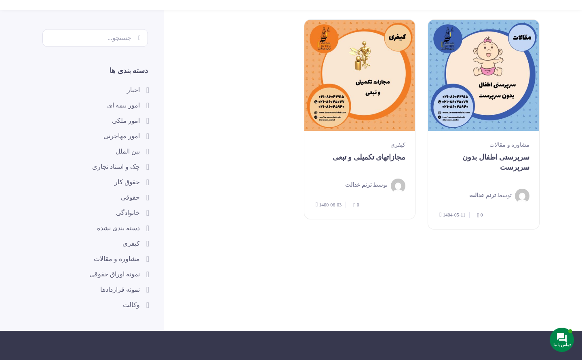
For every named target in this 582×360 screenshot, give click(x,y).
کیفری (397, 145)
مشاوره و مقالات (509, 145)
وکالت (131, 304)
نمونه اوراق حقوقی (114, 274)
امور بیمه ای (123, 105)
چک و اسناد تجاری (116, 166)
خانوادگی (128, 212)
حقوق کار (127, 182)
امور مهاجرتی (121, 136)
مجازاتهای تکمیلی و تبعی (369, 157)
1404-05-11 (452, 215)
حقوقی (130, 197)
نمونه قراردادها (120, 289)
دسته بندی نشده (118, 228)
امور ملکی (126, 120)
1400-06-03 (329, 205)
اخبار (133, 89)
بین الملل (128, 151)
